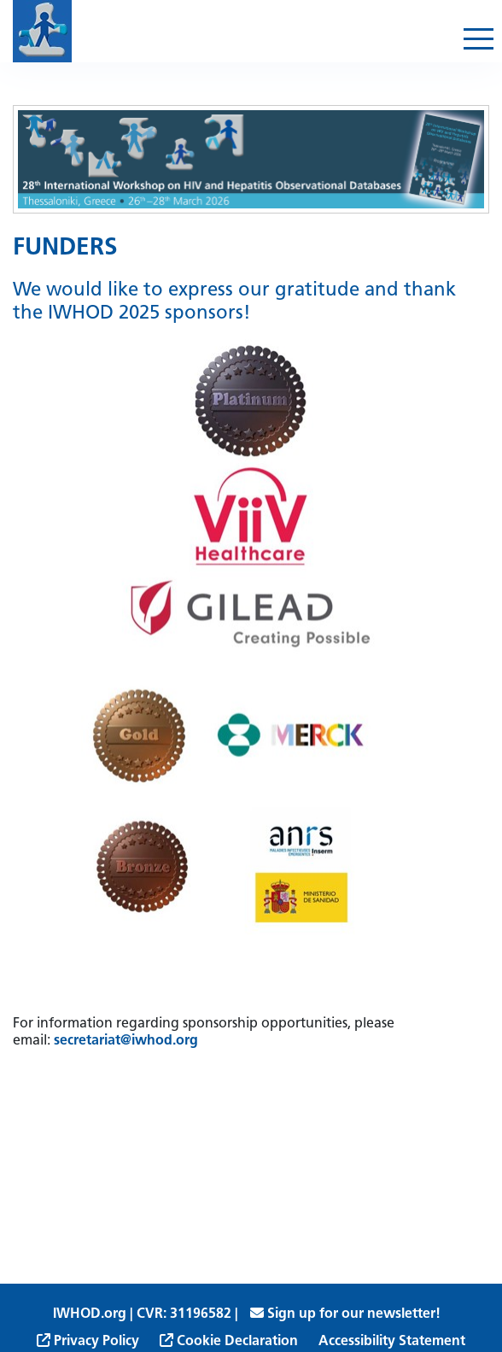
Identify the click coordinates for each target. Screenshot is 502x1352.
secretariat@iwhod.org (126, 1041)
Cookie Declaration (229, 1342)
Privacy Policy (88, 1342)
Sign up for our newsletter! (345, 1314)
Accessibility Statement (391, 1342)
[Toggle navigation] (478, 38)
